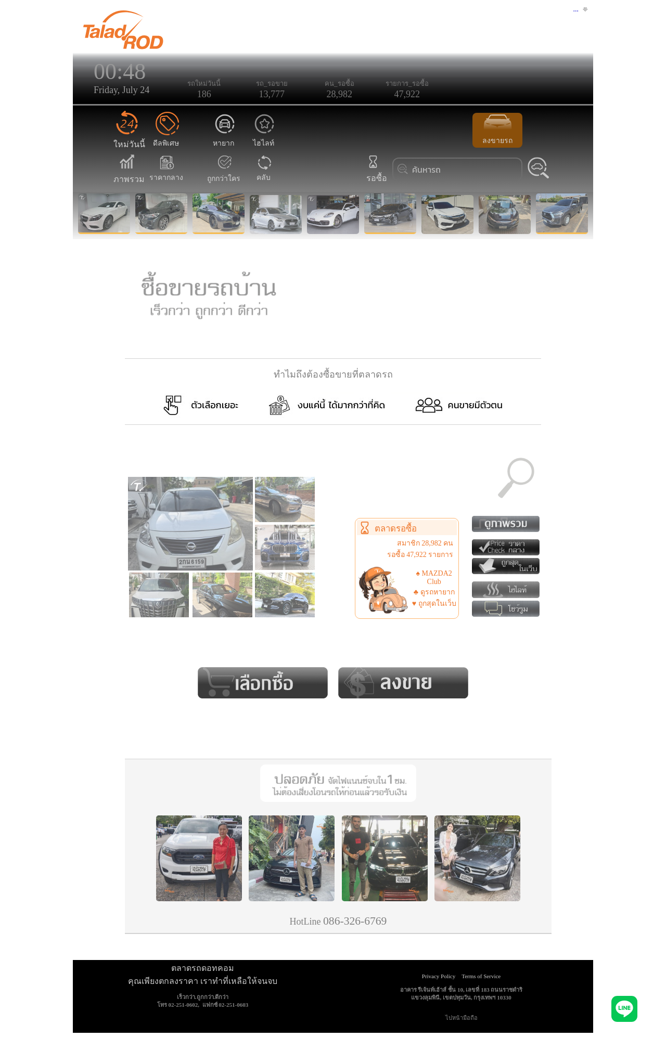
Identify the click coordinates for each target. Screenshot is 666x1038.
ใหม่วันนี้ (129, 138)
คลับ (264, 171)
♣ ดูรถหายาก (434, 592)
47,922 (407, 94)
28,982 (340, 94)
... (576, 9)
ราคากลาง (166, 171)
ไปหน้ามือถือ (461, 1018)
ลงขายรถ (497, 129)
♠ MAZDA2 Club (434, 577)
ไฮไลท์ (264, 137)
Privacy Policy (438, 976)
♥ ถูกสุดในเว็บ (434, 603)
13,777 (272, 94)
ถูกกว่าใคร (223, 173)
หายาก (224, 137)
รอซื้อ (375, 172)
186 (204, 94)
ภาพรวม (129, 173)
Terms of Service (481, 976)
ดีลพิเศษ (166, 137)
